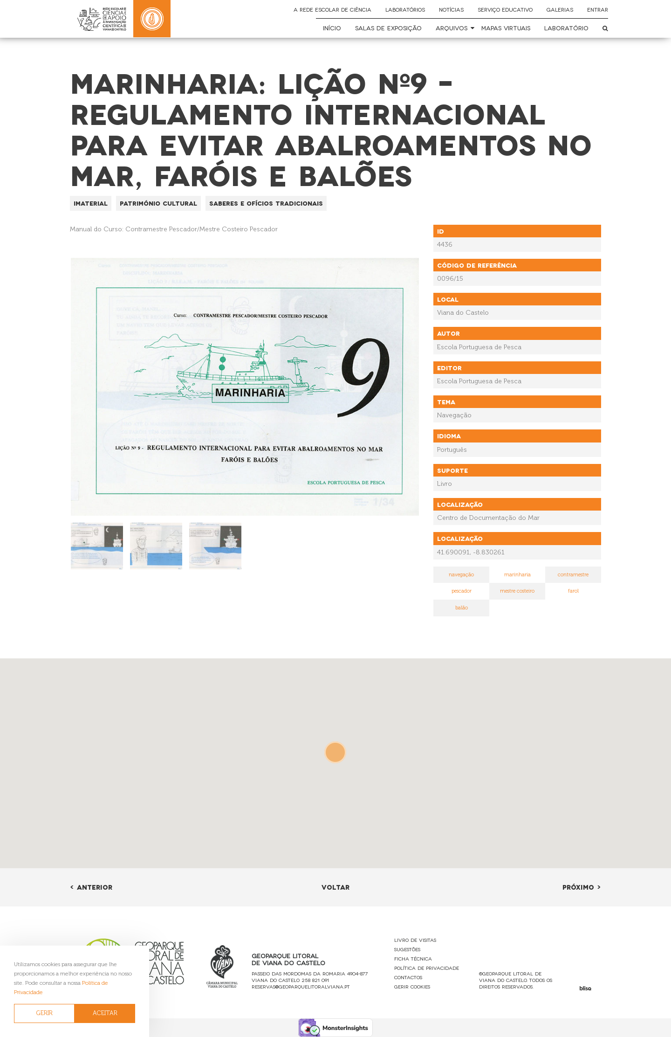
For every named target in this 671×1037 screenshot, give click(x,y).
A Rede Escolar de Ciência (332, 9)
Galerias (560, 9)
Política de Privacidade (426, 968)
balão (461, 608)
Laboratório (566, 27)
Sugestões (407, 949)
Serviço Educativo (505, 9)
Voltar (335, 887)
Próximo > (581, 887)
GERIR (44, 1012)
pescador (462, 591)
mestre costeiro (517, 591)
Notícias (451, 9)
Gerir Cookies (412, 986)
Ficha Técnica (413, 958)
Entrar (597, 9)
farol (573, 591)
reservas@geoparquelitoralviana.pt (301, 986)
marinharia (517, 575)
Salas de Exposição (388, 27)
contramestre (573, 575)
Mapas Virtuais (505, 27)
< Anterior (91, 887)
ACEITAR (105, 1012)
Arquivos (451, 27)
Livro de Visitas (415, 940)
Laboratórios (405, 9)
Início (332, 27)
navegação (461, 575)
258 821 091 (315, 980)
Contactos (408, 977)
